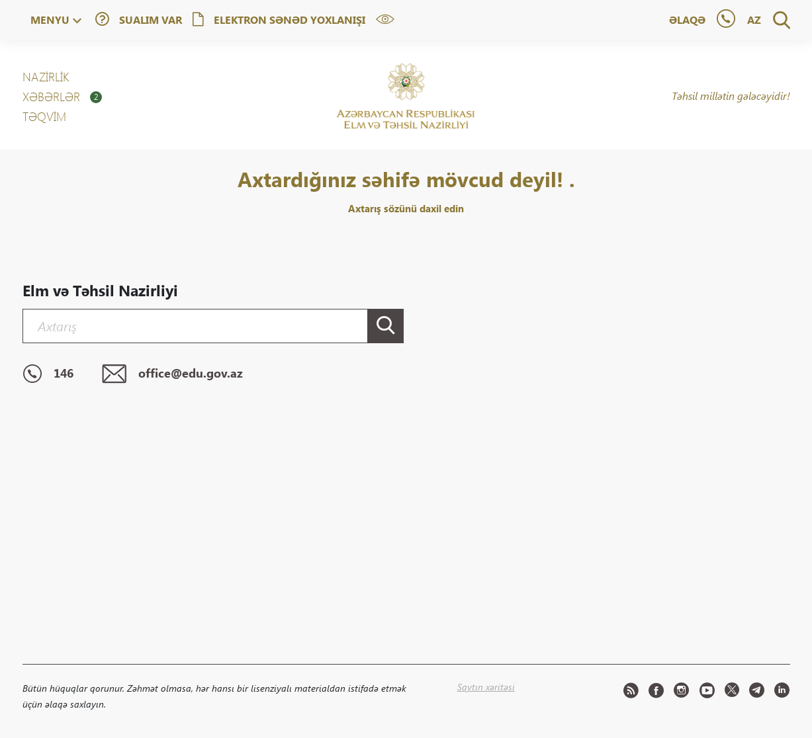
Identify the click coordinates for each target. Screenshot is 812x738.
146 (48, 374)
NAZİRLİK (46, 77)
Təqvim (44, 116)
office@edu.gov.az (172, 374)
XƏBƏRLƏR (62, 96)
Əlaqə (687, 19)
